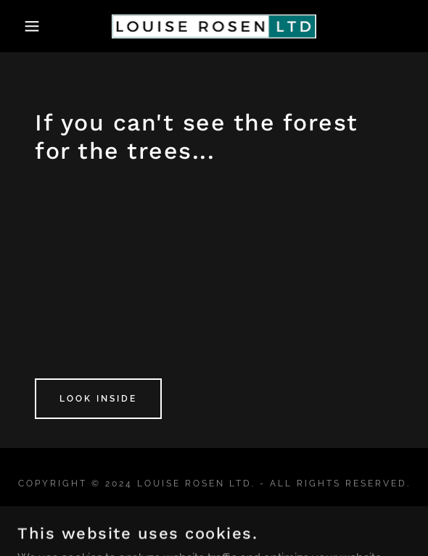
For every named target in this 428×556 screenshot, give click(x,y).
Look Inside (98, 399)
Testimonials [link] (214, 517)
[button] (29, 26)
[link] (214, 26)
